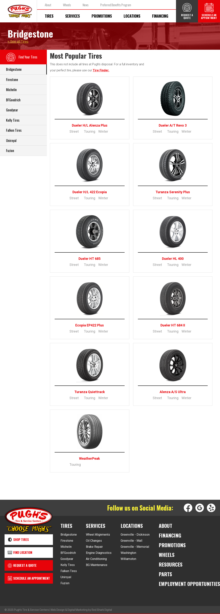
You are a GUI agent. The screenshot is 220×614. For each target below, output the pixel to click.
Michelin (66, 547)
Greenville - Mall (131, 540)
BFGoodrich (68, 553)
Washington (128, 553)
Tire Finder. (101, 70)
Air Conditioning (96, 559)
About (48, 5)
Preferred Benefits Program (115, 5)
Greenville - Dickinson (135, 534)
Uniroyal (65, 577)
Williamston (128, 559)
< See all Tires (18, 41)
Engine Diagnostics (99, 553)
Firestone (66, 540)
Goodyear (66, 559)
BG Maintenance (96, 565)
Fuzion (64, 583)
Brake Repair (94, 547)
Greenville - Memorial (135, 547)
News (86, 5)
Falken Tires (68, 571)
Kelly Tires (67, 565)
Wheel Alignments (98, 534)
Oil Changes (94, 540)
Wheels (67, 5)
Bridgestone (68, 534)
